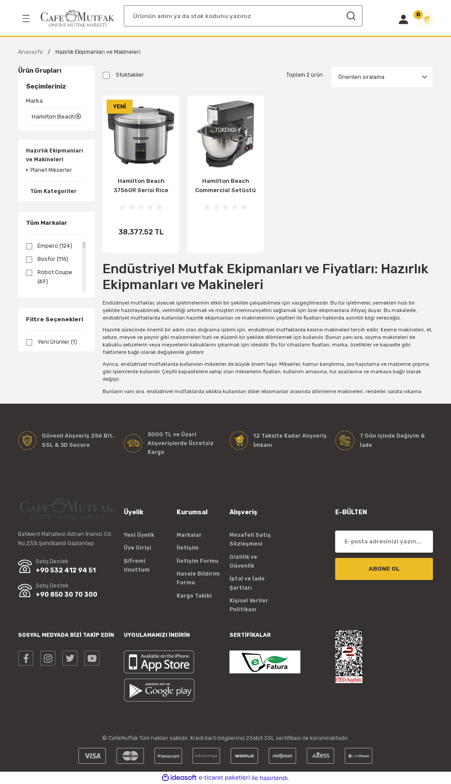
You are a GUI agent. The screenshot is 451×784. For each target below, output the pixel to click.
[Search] (243, 15)
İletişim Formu (197, 560)
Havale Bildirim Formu (198, 578)
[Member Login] (403, 19)
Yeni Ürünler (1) (57, 341)
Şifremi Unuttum (137, 565)
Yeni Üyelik (139, 534)
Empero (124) (54, 245)
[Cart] (426, 19)
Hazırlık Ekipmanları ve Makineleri (97, 51)
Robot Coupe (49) (54, 276)
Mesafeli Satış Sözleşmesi (250, 539)
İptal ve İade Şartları (247, 583)
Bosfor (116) (52, 259)
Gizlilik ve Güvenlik (243, 561)
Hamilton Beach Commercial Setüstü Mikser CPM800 (225, 187)
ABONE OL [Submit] (384, 568)
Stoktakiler (130, 74)
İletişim (188, 547)
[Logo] (77, 18)
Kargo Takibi (194, 595)
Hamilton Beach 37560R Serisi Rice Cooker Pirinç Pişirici (141, 187)
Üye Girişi (137, 547)
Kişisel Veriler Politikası (248, 605)
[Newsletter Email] (384, 542)
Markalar (189, 534)
